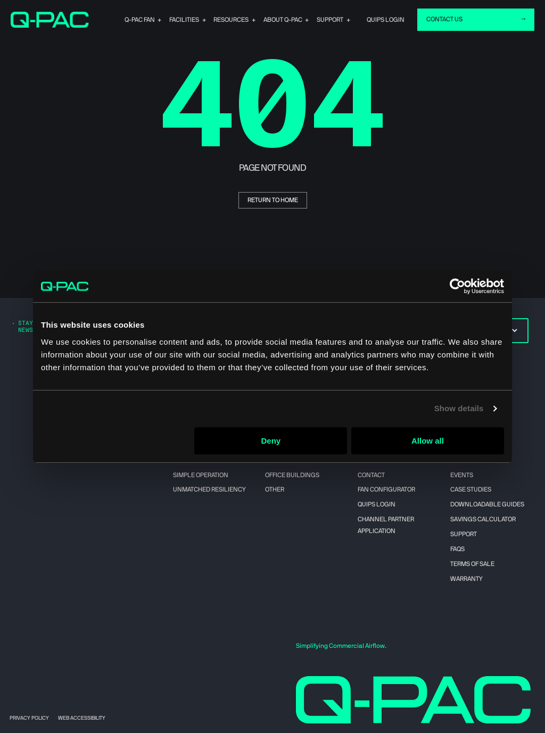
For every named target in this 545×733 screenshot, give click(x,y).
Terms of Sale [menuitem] (472, 564)
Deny (271, 440)
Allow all (427, 440)
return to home (272, 200)
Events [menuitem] (461, 475)
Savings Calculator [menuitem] (483, 519)
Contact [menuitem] (371, 475)
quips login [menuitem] (385, 19)
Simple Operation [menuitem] (200, 475)
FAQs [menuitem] (457, 549)
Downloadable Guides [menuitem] (487, 504)
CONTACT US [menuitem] (444, 19)
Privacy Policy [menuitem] (29, 718)
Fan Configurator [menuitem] (386, 489)
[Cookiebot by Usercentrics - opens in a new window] (457, 286)
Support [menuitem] (338, 19)
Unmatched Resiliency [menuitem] (209, 489)
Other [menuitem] (274, 489)
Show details (459, 408)
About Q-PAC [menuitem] (299, 19)
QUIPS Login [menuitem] (376, 504)
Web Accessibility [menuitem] (81, 718)
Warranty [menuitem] (466, 579)
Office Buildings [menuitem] (292, 475)
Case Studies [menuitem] (470, 489)
